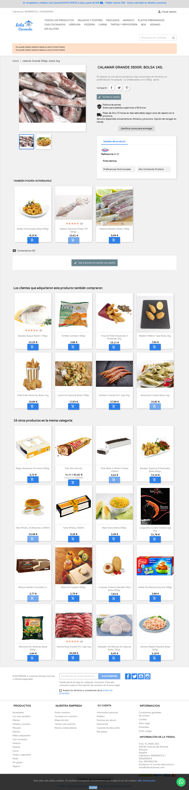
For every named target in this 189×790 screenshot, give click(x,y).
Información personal (107, 712)
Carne (102, 24)
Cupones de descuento (108, 728)
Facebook (128, 676)
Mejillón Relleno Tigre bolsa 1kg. (155, 336)
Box (143, 24)
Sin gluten (51, 28)
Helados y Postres (90, 20)
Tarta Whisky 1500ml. (74, 528)
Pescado (17, 728)
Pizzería (89, 24)
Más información (146, 780)
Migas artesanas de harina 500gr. (33, 468)
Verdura (74, 24)
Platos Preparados (151, 20)
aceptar (93, 787)
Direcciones (102, 724)
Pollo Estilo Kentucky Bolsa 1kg (33, 395)
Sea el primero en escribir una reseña (94, 262)
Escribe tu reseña (109, 97)
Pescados (112, 20)
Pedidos (101, 716)
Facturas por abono (106, 720)
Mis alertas (102, 732)
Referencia (107, 154)
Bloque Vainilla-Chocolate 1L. (33, 587)
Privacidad (144, 727)
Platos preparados (22, 735)
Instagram (147, 676)
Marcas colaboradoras (66, 728)
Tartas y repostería (22, 755)
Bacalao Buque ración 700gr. (33, 336)
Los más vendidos (21, 716)
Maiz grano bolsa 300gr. (114, 528)
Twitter (134, 676)
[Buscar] (158, 38)
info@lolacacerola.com (151, 767)
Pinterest (127, 88)
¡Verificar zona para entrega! (136, 128)
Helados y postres (21, 724)
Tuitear (119, 88)
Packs (15, 758)
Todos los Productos (59, 20)
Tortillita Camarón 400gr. (73, 336)
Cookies (143, 719)
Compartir (111, 88)
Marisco (128, 20)
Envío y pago (145, 731)
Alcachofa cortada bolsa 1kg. (155, 395)
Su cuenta (104, 705)
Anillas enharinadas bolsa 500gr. (33, 229)
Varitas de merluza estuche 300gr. (155, 587)
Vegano (155, 24)
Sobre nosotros (62, 712)
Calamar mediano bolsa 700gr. (114, 229)
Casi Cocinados (54, 24)
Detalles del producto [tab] (114, 141)
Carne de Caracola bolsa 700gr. (74, 395)
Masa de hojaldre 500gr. (73, 587)
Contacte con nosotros (66, 716)
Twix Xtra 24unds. (74, 468)
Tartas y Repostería (123, 24)
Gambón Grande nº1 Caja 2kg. (114, 395)
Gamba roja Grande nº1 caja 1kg (74, 647)
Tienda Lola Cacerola (65, 724)
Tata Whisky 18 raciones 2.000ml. (33, 528)
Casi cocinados (20, 739)
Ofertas (16, 720)
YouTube (141, 676)
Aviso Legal (144, 723)
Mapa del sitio (62, 720)
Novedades (18, 712)
